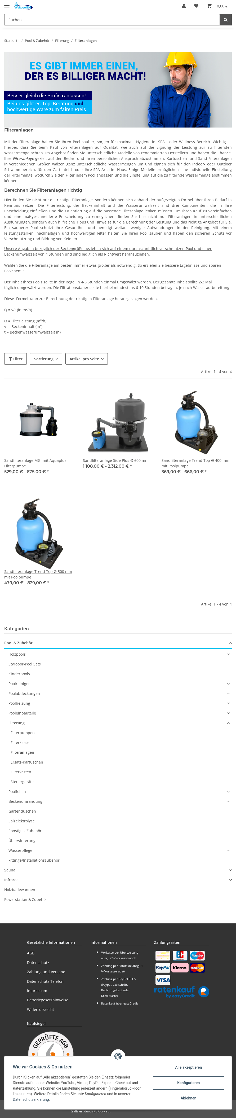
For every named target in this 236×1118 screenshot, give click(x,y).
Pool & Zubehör (18, 642)
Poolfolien (17, 791)
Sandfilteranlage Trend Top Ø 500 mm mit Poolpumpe (38, 574)
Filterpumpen (23, 732)
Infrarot (11, 879)
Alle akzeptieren (188, 1067)
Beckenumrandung (25, 801)
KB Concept (101, 1111)
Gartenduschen (22, 811)
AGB (30, 952)
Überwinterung (21, 840)
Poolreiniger (19, 683)
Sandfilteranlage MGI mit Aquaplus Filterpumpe (35, 463)
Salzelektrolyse (21, 820)
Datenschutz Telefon (45, 981)
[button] (184, 6)
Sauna (9, 870)
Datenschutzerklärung (31, 1099)
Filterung (16, 722)
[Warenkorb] (217, 6)
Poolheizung (19, 703)
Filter (15, 358)
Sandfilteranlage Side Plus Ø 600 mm (116, 460)
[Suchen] (112, 19)
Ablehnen (188, 1098)
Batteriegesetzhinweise (47, 999)
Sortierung (44, 358)
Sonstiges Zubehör (25, 830)
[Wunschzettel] (196, 6)
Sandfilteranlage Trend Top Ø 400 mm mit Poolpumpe (195, 463)
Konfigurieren (188, 1083)
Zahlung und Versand (46, 971)
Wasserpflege (20, 850)
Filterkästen (21, 771)
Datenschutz (38, 962)
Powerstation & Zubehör (25, 899)
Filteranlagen (22, 752)
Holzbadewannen (19, 889)
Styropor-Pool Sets (24, 664)
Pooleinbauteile (22, 713)
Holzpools (17, 654)
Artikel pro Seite (84, 358)
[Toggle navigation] (7, 3)
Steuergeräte (22, 781)
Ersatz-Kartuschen (27, 762)
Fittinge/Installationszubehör (34, 860)
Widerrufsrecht (40, 1009)
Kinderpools (19, 673)
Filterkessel (20, 742)
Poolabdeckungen (24, 693)
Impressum (37, 990)
